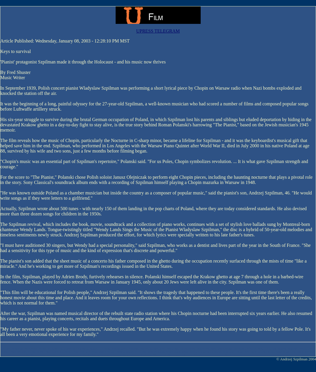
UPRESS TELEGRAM (158, 31)
